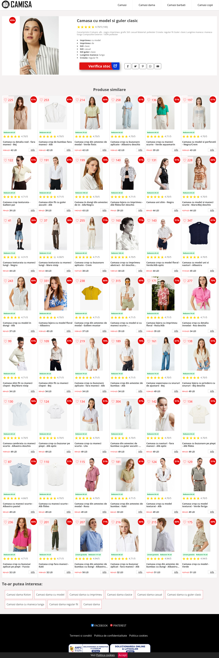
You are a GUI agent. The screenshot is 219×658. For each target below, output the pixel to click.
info (33, 149)
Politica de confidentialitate (110, 635)
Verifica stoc (103, 66)
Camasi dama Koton (19, 594)
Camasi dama (147, 5)
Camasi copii (205, 5)
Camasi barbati (176, 5)
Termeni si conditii (81, 635)
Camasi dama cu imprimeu (86, 594)
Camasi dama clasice (119, 594)
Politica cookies (138, 635)
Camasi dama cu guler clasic (184, 594)
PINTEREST (118, 625)
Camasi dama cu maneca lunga (25, 604)
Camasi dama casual (149, 594)
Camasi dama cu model (50, 594)
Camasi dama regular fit (63, 604)
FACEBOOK (99, 625)
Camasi (122, 5)
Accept (123, 655)
